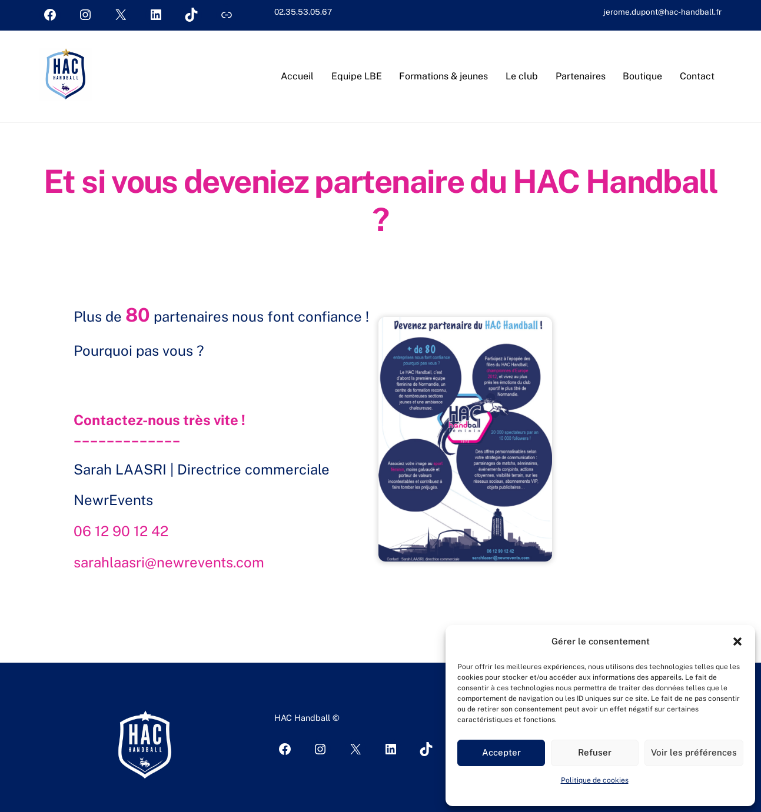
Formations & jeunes (443, 76)
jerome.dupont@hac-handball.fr (662, 11)
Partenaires (581, 76)
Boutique (642, 76)
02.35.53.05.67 (303, 11)
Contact (697, 76)
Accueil (297, 76)
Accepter (501, 752)
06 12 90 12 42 (121, 531)
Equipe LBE (356, 76)
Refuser (595, 752)
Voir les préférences (694, 752)
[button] (737, 641)
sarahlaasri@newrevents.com (169, 562)
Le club (522, 76)
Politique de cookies (595, 780)
